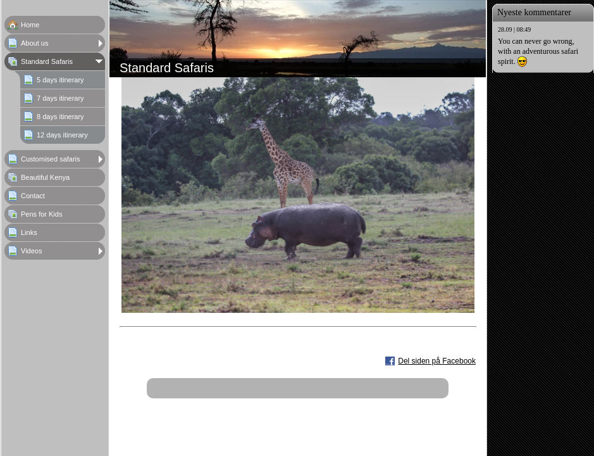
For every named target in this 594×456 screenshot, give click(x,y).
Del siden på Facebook (437, 361)
